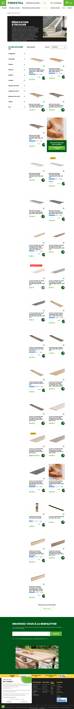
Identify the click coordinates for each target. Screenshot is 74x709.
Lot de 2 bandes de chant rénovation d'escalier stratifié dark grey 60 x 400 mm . (37, 315)
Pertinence (58, 47)
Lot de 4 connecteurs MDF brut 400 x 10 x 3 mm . (56, 517)
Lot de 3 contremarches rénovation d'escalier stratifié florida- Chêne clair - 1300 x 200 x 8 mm (56, 384)
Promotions (53, 685)
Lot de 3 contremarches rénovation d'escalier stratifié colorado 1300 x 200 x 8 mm (36, 451)
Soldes (52, 693)
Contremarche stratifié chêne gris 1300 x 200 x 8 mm (56, 349)
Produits (4, 8)
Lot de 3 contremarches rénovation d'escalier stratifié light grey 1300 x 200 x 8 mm (56, 451)
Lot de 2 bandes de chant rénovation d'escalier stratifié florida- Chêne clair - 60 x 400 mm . (36, 247)
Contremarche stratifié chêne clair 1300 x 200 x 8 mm (36, 383)
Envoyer (56, 634)
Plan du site (44, 686)
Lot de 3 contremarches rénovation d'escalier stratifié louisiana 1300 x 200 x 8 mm (36, 418)
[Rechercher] (36, 3)
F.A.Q (63, 8)
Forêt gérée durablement (60, 687)
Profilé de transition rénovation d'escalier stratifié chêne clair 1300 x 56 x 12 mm (36, 553)
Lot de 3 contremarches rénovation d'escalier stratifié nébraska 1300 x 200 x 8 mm (56, 418)
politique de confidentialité (27, 638)
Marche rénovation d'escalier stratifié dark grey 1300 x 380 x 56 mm (56, 212)
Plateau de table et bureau (60, 692)
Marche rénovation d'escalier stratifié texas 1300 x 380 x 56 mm (56, 70)
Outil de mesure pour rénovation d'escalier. (35, 517)
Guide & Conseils (55, 8)
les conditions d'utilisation (38, 638)
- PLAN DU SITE (43, 707)
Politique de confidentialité (36, 695)
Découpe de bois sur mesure (45, 692)
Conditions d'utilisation (35, 687)
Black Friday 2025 (52, 688)
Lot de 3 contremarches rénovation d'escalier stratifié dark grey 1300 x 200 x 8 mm (36, 483)
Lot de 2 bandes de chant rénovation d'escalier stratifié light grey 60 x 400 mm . (56, 283)
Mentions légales (36, 684)
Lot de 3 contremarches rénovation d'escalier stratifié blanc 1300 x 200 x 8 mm (56, 483)
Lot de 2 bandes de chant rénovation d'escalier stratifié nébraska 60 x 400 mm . (37, 283)
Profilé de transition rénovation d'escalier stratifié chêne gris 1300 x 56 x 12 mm (56, 553)
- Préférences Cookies (53, 707)
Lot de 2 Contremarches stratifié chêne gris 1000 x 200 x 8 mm (36, 349)
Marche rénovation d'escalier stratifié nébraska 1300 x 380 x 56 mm (36, 175)
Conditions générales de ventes (35, 691)
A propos (58, 684)
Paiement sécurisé (37, 688)
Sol (57, 694)
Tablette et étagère (59, 696)
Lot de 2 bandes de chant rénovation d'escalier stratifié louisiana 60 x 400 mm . (56, 247)
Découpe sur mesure (14, 8)
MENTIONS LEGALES (34, 707)
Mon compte (45, 689)
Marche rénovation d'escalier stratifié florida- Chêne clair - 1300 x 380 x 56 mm (37, 70)
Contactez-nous (45, 684)
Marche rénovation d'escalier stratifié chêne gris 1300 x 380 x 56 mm (56, 106)
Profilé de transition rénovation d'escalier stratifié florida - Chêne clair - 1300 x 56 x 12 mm (36, 588)
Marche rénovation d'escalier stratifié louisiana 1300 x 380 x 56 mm (36, 137)
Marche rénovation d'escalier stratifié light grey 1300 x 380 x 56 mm (36, 212)
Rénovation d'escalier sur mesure (31, 8)
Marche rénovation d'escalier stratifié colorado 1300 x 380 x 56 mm (56, 175)
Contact (69, 8)
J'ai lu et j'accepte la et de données (31, 638)
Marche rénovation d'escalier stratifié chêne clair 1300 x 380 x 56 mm (36, 106)
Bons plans (45, 8)
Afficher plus (47, 609)
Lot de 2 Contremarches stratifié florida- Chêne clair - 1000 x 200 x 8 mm (56, 314)
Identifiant (44, 687)
